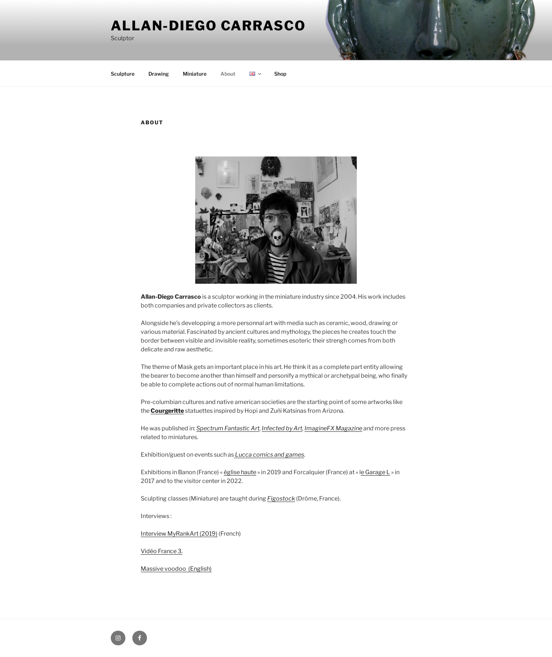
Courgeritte (167, 410)
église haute (240, 472)
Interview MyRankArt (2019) (179, 533)
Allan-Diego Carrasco (208, 26)
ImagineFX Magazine (333, 428)
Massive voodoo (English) (176, 568)
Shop (280, 74)
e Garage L (375, 472)
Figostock (281, 498)
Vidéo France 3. (161, 551)
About (227, 74)
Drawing (158, 74)
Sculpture (123, 74)
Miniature (195, 74)
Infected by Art (282, 428)
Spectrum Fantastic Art (228, 428)
